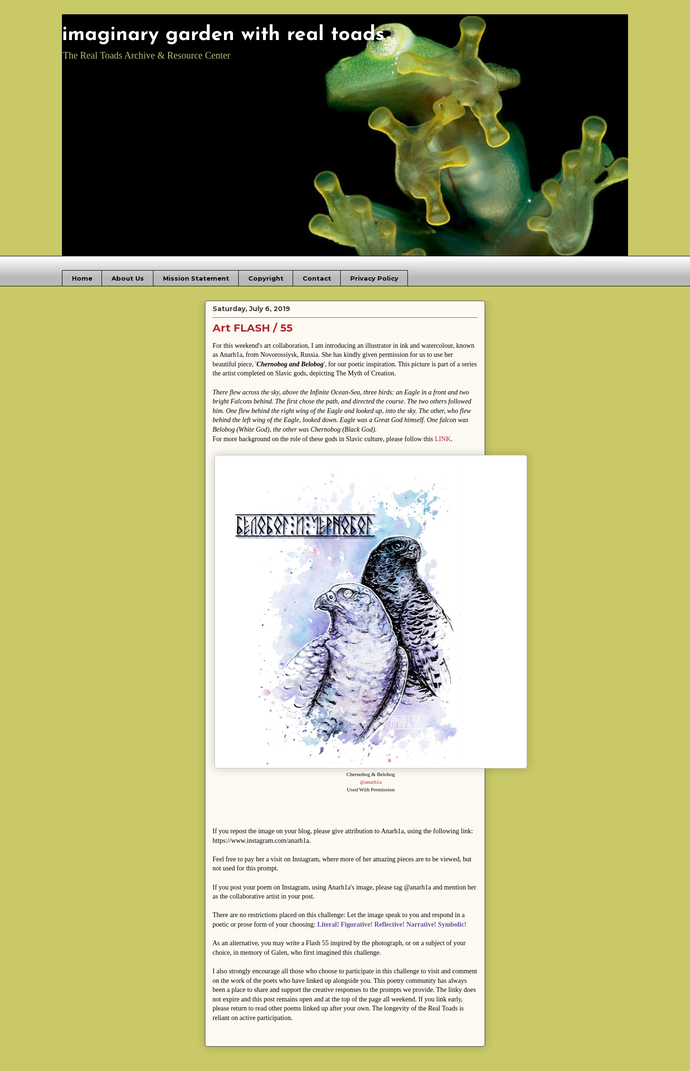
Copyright (266, 278)
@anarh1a (371, 782)
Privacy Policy (374, 278)
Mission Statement (196, 278)
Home (82, 278)
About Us (128, 278)
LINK (443, 439)
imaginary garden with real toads (223, 35)
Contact (317, 278)
